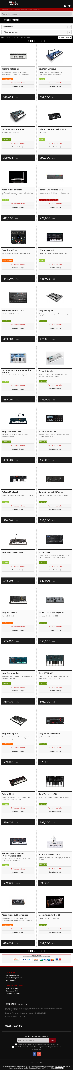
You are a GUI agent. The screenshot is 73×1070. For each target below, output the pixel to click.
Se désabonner (36, 1049)
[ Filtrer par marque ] (10, 32)
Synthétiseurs (8, 27)
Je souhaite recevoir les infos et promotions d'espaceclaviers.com (37, 1044)
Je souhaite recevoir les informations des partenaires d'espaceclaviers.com (38, 1047)
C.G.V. (33, 1062)
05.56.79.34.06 (13, 1025)
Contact (39, 1062)
